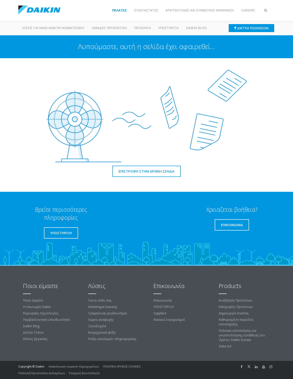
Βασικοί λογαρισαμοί (169, 319)
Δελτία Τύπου (33, 332)
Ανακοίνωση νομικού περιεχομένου (74, 366)
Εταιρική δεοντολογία (84, 373)
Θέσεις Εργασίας (35, 339)
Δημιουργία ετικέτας (234, 313)
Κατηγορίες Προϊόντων (236, 307)
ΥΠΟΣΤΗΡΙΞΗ (168, 28)
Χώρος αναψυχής (101, 319)
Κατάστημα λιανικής (102, 307)
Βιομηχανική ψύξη (102, 332)
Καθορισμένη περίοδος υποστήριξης (236, 321)
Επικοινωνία (162, 300)
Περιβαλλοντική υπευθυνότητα (46, 319)
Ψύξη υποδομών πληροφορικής (112, 339)
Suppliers (160, 313)
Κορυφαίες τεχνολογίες (40, 313)
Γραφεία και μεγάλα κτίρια (107, 313)
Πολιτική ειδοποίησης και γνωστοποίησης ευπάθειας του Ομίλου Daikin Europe (242, 335)
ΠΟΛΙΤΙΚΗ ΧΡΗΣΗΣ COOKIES (122, 366)
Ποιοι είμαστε (33, 300)
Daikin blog (196, 28)
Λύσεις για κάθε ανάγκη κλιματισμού (53, 28)
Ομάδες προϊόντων (109, 28)
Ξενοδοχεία (97, 326)
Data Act (225, 346)
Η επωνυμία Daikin (37, 307)
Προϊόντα (142, 28)
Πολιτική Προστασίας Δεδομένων (41, 373)
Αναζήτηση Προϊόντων (235, 300)
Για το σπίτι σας (99, 300)
